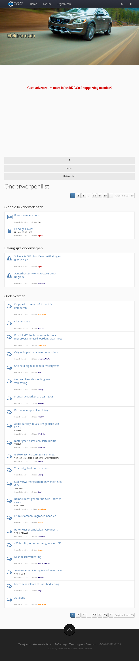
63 (94, 195)
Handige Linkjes (23, 229)
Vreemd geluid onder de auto (32, 468)
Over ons (91, 644)
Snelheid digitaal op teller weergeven (37, 365)
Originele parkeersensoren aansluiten (37, 352)
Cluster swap (22, 321)
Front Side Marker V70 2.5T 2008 (33, 396)
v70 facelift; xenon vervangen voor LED (37, 543)
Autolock (19, 597)
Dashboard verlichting (27, 556)
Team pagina (76, 644)
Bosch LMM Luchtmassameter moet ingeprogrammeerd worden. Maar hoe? (38, 336)
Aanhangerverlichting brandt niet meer (38, 570)
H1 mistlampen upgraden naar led (35, 516)
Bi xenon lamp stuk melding (31, 410)
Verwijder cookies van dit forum (35, 644)
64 (99, 195)
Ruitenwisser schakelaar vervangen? (36, 529)
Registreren (64, 4)
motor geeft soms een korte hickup (35, 441)
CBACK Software (84, 648)
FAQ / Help (61, 644)
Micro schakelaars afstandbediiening (36, 584)
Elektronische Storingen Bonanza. (34, 454)
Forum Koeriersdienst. (27, 215)
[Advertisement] (69, 129)
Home (33, 4)
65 (105, 195)
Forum (47, 4)
